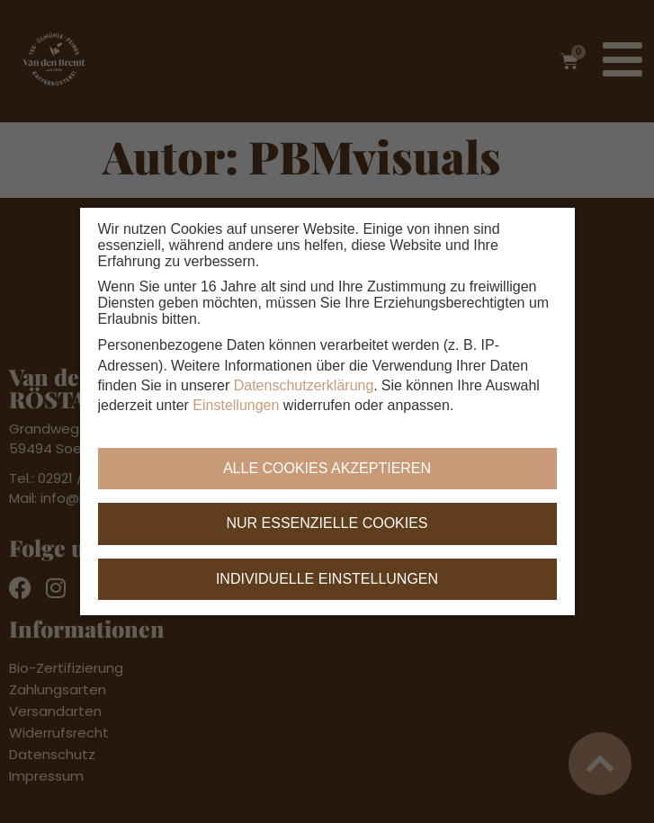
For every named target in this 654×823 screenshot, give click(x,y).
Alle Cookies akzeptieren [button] (327, 468)
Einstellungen (236, 406)
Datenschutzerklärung (304, 386)
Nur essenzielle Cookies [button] (326, 524)
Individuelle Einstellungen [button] (327, 578)
